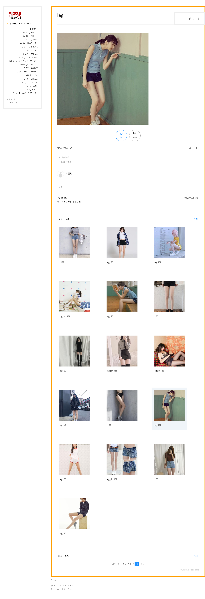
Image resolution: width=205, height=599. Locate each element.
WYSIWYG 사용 (190, 198)
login (11, 99)
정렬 (67, 219)
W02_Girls (30, 36)
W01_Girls (30, 33)
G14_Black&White (25, 93)
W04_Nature (29, 43)
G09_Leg (32, 75)
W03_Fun (31, 40)
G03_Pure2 (30, 54)
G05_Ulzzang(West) (23, 61)
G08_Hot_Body (27, 72)
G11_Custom (29, 82)
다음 (142, 564)
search (12, 102)
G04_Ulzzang (28, 57)
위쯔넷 (69, 173)
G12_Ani (32, 86)
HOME (34, 29)
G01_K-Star (30, 47)
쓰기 (196, 219)
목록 (60, 187)
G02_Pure (31, 50)
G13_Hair (31, 90)
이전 (114, 564)
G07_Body (31, 68)
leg (60, 15)
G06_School (29, 65)
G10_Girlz (31, 79)
